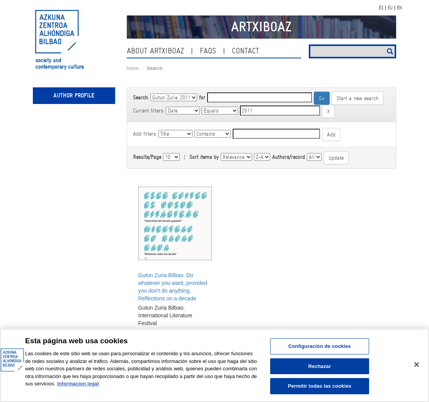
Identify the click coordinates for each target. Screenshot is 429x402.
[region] (214, 365)
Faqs (208, 50)
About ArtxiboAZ (155, 50)
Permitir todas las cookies (320, 386)
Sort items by (204, 157)
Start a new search (357, 98)
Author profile (73, 95)
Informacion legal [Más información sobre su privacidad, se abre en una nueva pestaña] (78, 384)
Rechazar (319, 366)
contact (245, 50)
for (202, 97)
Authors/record (288, 157)
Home (133, 68)
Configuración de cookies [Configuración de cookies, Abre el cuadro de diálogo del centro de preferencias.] (319, 346)
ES (381, 7)
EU (390, 7)
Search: (140, 97)
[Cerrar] (416, 364)
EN (399, 7)
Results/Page (147, 157)
